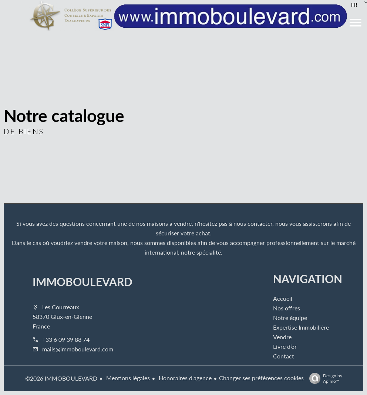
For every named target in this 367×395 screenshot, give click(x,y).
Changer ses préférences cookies (261, 378)
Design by (324, 378)
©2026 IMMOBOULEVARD (61, 378)
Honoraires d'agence (184, 378)
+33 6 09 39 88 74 (66, 339)
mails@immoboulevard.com (77, 349)
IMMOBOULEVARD (82, 281)
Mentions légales (127, 378)
